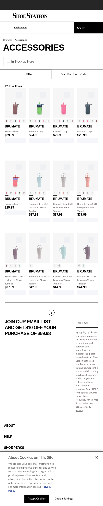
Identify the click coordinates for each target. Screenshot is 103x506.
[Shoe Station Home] (30, 15)
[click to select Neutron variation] (24, 121)
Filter (26, 74)
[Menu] (6, 16)
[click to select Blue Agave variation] (31, 193)
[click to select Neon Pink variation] (19, 121)
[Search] (88, 27)
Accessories (21, 39)
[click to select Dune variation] (44, 193)
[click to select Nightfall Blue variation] (15, 121)
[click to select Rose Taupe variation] (6, 121)
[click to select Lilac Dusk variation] (35, 193)
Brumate (7, 39)
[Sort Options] (77, 74)
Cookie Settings (64, 498)
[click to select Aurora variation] (11, 121)
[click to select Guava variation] (39, 193)
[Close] (96, 457)
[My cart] (98, 16)
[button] (15, 27)
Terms (85, 406)
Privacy (79, 410)
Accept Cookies (37, 498)
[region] (51, 478)
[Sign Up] (94, 323)
